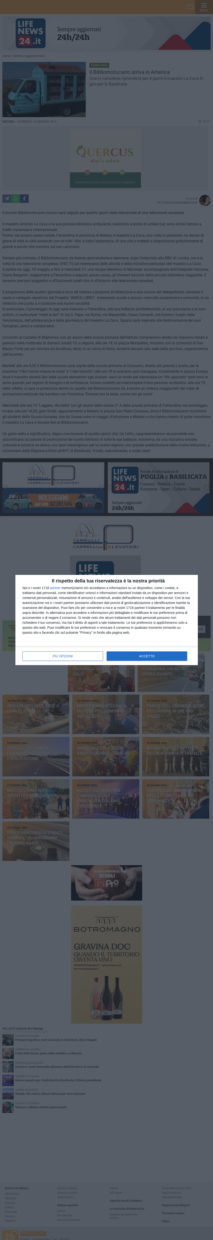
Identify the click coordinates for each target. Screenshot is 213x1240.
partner (55, 588)
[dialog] (106, 620)
